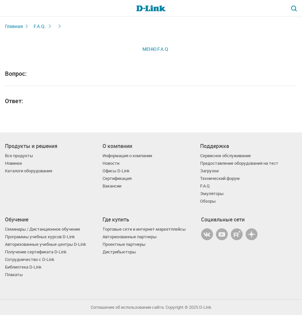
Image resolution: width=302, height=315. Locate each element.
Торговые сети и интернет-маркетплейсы (144, 229)
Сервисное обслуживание (225, 155)
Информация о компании (127, 155)
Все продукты (19, 155)
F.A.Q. (40, 26)
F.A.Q (205, 186)
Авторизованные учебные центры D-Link (45, 244)
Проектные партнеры (124, 244)
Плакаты (14, 274)
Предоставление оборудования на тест (239, 163)
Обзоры (208, 201)
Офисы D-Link (116, 171)
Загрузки (209, 171)
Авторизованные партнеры (130, 237)
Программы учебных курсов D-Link (40, 237)
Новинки (13, 163)
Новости (111, 163)
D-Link (205, 307)
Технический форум (220, 178)
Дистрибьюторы (119, 252)
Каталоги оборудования (28, 171)
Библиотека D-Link (23, 267)
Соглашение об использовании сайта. (128, 307)
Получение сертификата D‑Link (36, 252)
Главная (14, 26)
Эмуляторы (212, 193)
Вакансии (112, 186)
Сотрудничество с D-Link (29, 259)
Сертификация (117, 178)
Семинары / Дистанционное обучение (42, 229)
